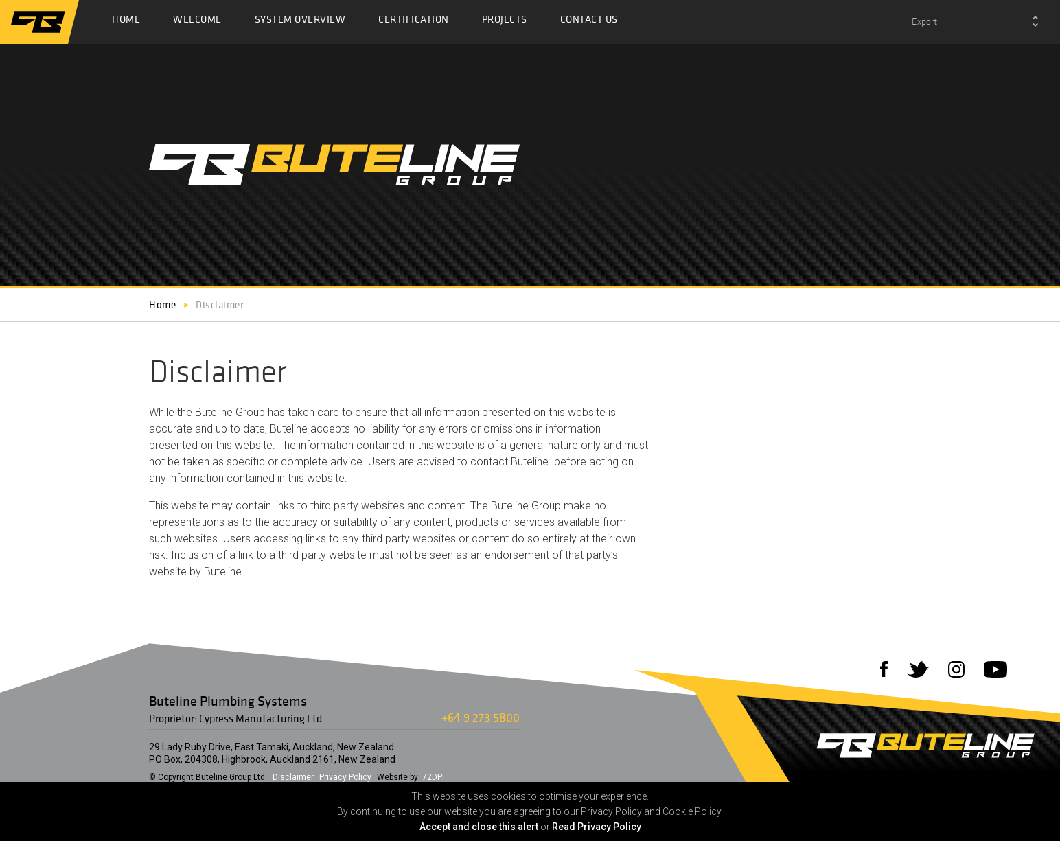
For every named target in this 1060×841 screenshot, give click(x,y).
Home (126, 22)
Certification (413, 22)
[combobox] (975, 22)
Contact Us (589, 22)
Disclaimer (293, 777)
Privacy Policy (345, 777)
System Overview (300, 22)
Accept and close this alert (478, 826)
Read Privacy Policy (596, 826)
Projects (504, 22)
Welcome (197, 22)
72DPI (433, 777)
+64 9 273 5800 (480, 717)
